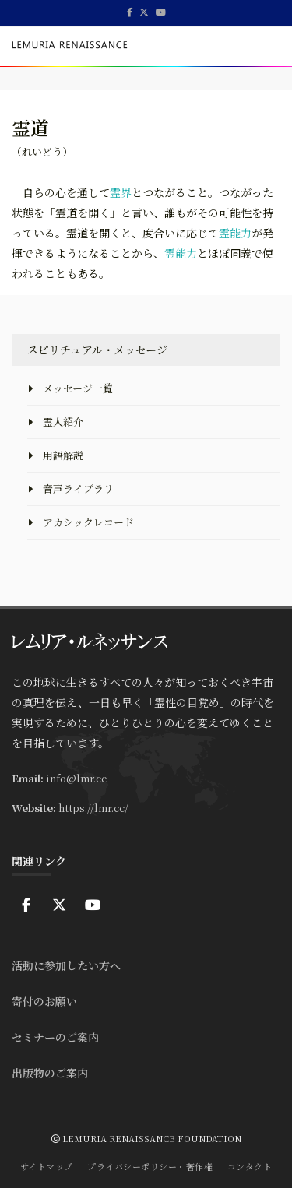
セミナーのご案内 (55, 1037)
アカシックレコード (80, 522)
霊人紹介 (55, 421)
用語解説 (55, 455)
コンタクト (250, 1166)
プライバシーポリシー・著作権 (150, 1166)
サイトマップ (46, 1166)
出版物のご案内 (50, 1073)
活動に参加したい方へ (66, 965)
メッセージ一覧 (70, 388)
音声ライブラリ (70, 488)
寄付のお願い (44, 1001)
